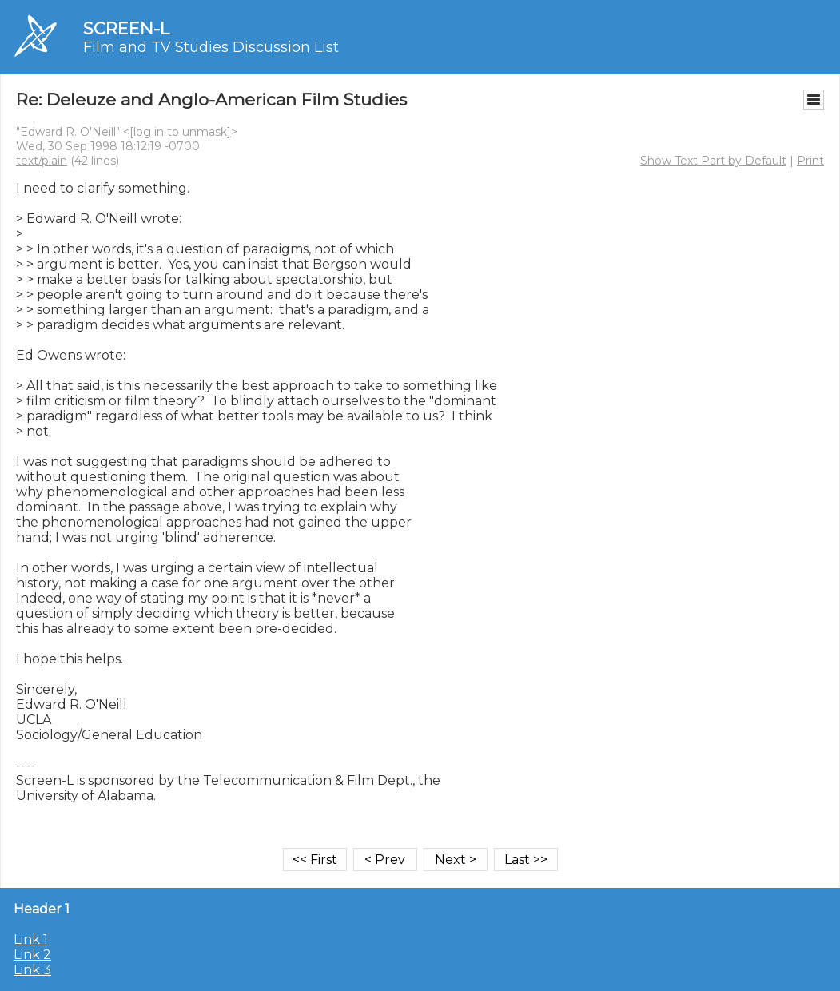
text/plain (41, 160)
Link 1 (31, 939)
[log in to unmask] (180, 132)
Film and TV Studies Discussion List (211, 47)
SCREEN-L (126, 28)
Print (810, 160)
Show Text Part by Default (713, 160)
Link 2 (32, 954)
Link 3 (32, 969)
